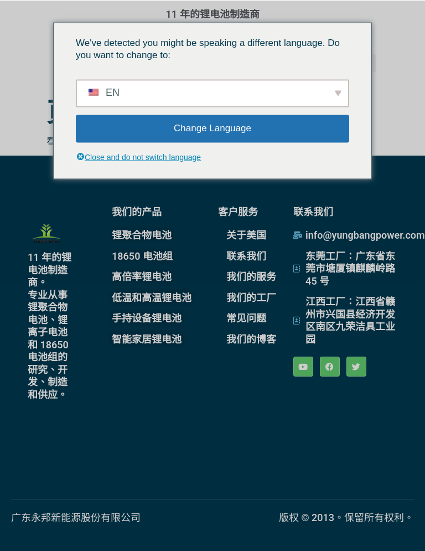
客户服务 (238, 212)
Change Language (212, 128)
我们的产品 (137, 212)
